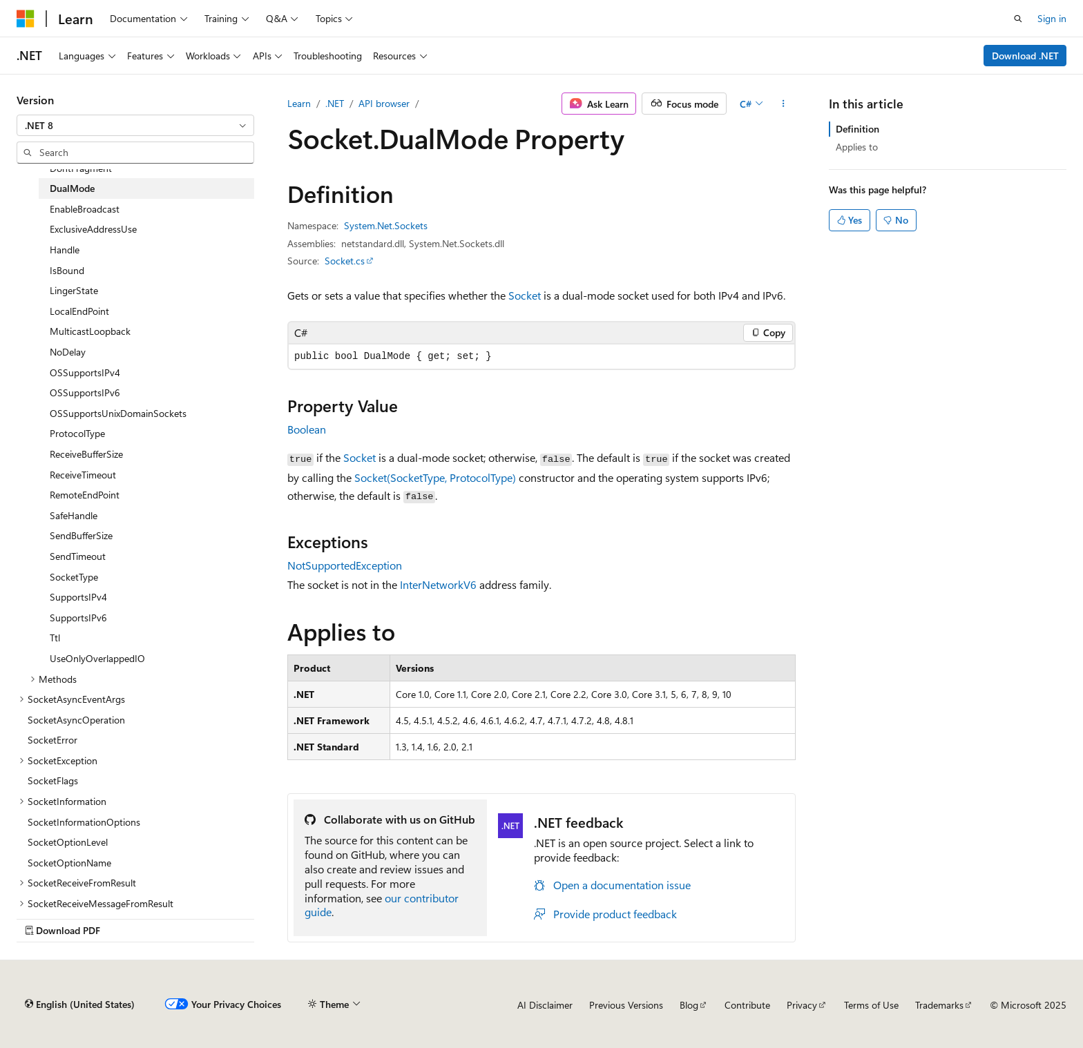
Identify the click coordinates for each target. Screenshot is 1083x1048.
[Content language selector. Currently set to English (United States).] (80, 1004)
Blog (689, 1004)
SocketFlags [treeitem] (53, 780)
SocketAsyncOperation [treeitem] (76, 719)
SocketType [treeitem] (74, 576)
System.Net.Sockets (386, 225)
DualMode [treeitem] (72, 188)
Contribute (747, 1004)
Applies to (857, 146)
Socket (524, 295)
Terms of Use (871, 1004)
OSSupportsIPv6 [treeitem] (85, 392)
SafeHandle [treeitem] (73, 515)
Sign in (1051, 18)
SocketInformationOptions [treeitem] (84, 821)
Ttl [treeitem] (55, 637)
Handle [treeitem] (64, 249)
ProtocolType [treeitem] (77, 433)
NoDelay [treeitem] (68, 351)
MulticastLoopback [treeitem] (90, 331)
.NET (334, 103)
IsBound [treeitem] (67, 270)
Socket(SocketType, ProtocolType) (435, 477)
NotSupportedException (344, 565)
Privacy (802, 1004)
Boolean (306, 429)
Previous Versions (626, 1004)
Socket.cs (345, 260)
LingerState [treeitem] (74, 290)
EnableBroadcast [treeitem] (84, 208)
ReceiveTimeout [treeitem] (83, 474)
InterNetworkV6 (438, 584)
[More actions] (783, 104)
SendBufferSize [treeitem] (81, 535)
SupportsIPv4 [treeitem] (78, 596)
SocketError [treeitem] (52, 739)
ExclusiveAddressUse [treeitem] (93, 228)
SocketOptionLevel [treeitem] (68, 841)
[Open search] (1018, 18)
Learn (299, 103)
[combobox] (135, 126)
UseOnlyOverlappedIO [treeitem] (97, 658)
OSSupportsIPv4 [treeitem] (85, 372)
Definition (857, 128)
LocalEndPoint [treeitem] (79, 311)
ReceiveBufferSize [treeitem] (86, 453)
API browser (384, 103)
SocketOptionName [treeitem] (69, 862)
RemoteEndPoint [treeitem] (84, 494)
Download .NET (1025, 55)
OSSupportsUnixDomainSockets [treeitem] (118, 413)
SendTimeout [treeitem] (78, 556)
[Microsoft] (26, 19)
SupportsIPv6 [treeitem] (78, 617)
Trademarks (939, 1004)
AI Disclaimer (545, 1004)
